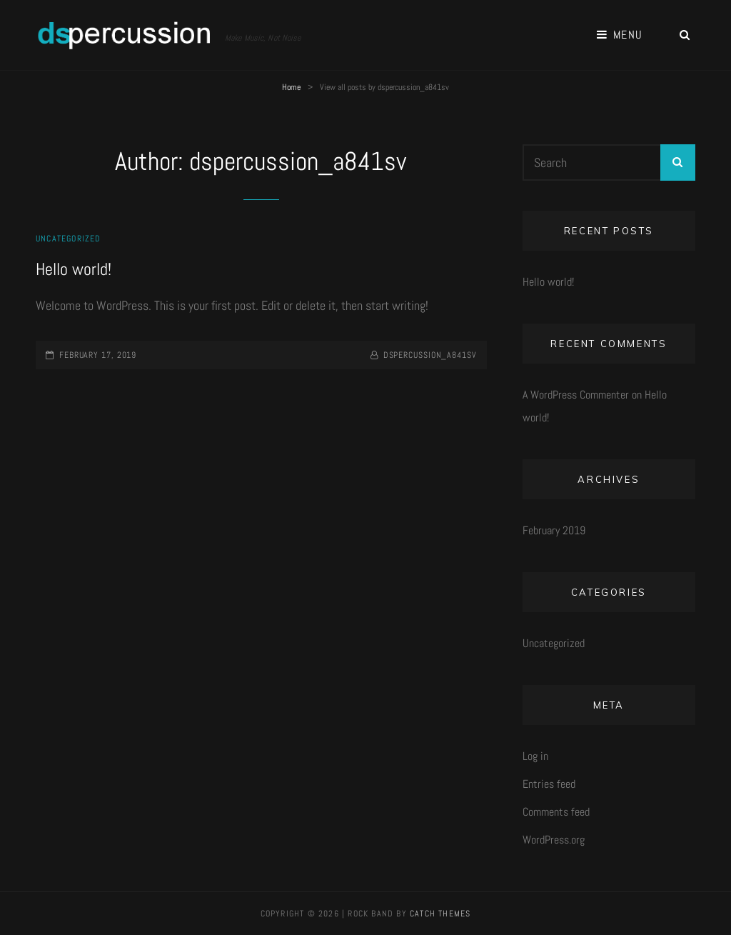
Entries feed (549, 783)
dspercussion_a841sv (430, 355)
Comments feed (556, 811)
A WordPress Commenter (576, 394)
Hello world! (73, 269)
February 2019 (554, 530)
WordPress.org (554, 839)
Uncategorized (68, 238)
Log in (535, 756)
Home (291, 87)
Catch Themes (440, 913)
